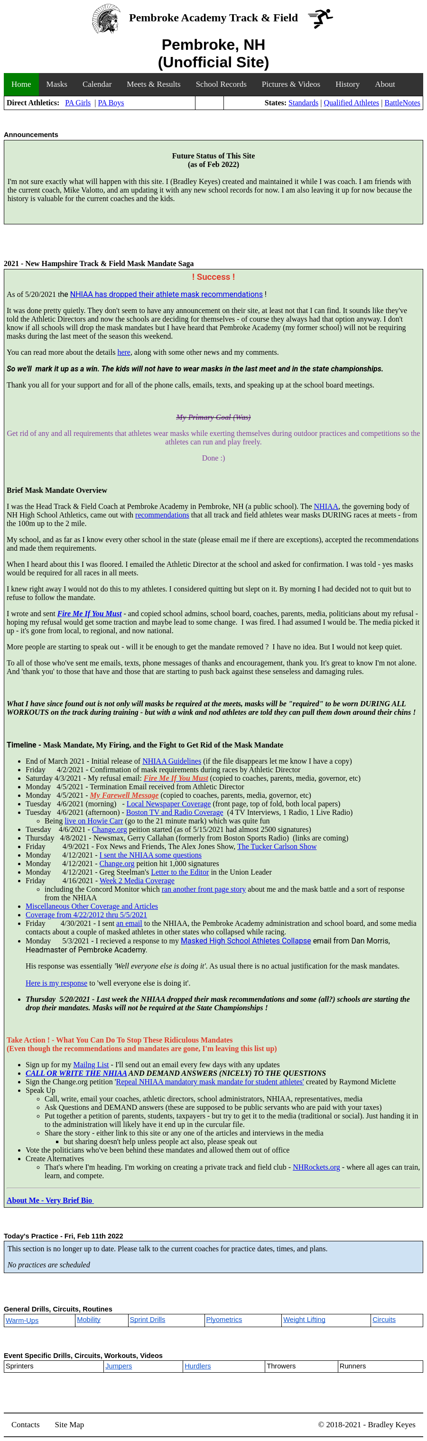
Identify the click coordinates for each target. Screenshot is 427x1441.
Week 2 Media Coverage (137, 881)
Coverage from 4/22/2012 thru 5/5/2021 (86, 915)
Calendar (97, 84)
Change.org (109, 829)
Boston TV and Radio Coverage (174, 812)
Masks (56, 84)
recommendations (162, 515)
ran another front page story (204, 889)
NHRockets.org (316, 1167)
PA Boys (111, 103)
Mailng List (91, 1065)
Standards (303, 103)
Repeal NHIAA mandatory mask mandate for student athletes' (210, 1082)
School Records (221, 84)
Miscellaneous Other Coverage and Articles (92, 906)
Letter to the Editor (180, 872)
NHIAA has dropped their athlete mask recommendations (166, 294)
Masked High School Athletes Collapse (246, 940)
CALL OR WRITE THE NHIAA (76, 1073)
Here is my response (56, 983)
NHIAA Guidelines (171, 761)
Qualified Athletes (351, 103)
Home (21, 84)
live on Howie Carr (94, 821)
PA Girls (78, 103)
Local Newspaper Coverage (169, 804)
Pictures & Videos (291, 84)
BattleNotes (402, 103)
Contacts (25, 1424)
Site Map (69, 1424)
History (347, 84)
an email (129, 923)
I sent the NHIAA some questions (151, 855)
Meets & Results (153, 84)
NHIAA (326, 506)
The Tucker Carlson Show (277, 846)
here (123, 352)
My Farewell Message (124, 795)
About (385, 84)
